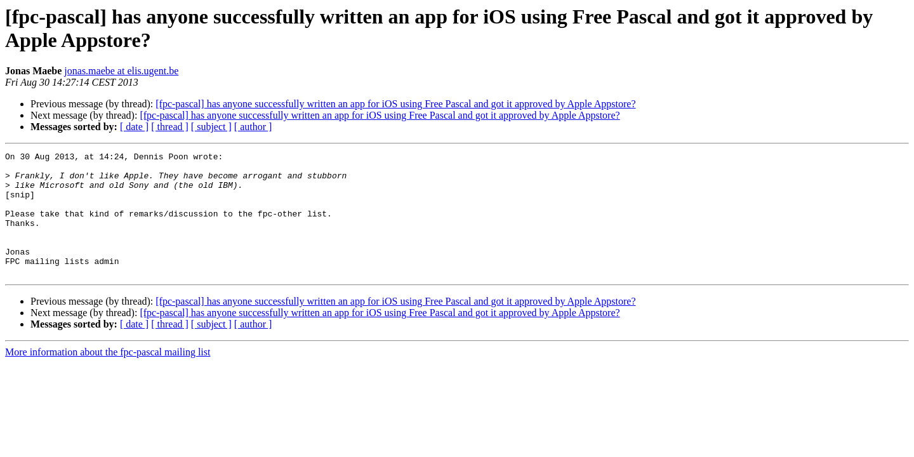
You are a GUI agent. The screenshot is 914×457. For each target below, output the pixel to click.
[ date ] (134, 126)
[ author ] (253, 126)
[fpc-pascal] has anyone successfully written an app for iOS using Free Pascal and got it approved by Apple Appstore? (395, 103)
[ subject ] (211, 126)
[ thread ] (170, 126)
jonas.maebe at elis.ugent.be (121, 70)
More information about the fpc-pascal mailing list (107, 376)
